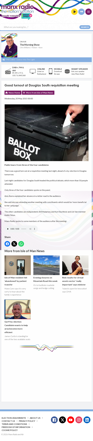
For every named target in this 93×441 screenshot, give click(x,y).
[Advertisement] (48, 375)
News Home (14, 92)
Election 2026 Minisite (14, 418)
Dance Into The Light (26, 59)
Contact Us (8, 421)
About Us (35, 418)
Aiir (22, 434)
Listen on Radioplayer (41, 72)
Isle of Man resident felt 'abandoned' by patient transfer (17, 270)
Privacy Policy (27, 421)
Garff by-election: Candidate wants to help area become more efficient (17, 316)
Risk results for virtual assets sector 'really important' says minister (75, 270)
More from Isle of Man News (39, 92)
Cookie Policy (10, 430)
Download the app (58, 72)
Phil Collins (10, 59)
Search (85, 27)
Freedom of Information (16, 427)
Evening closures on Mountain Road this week (46, 268)
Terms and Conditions (14, 424)
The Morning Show (30, 44)
